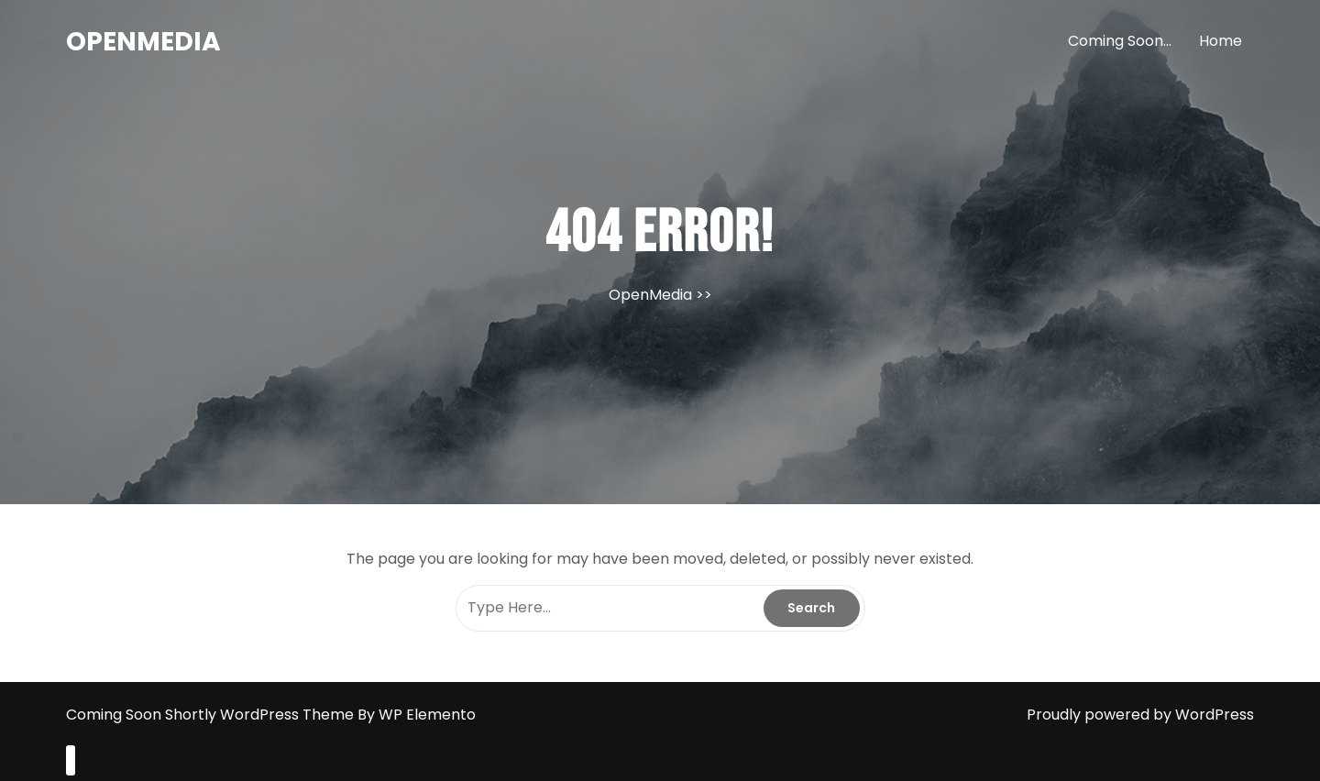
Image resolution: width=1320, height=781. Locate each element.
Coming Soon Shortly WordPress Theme (212, 714)
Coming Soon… (1120, 40)
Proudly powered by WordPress (1140, 714)
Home (1220, 40)
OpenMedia (143, 42)
